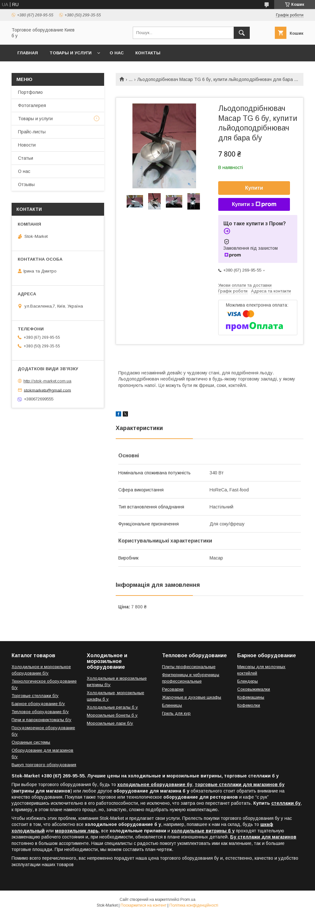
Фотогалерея (32, 105)
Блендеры (247, 681)
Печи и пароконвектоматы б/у (41, 719)
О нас (117, 52)
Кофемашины (250, 697)
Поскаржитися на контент (143, 905)
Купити (254, 188)
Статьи (25, 158)
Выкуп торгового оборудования (44, 764)
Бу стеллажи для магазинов (263, 836)
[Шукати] (242, 33)
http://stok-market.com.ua (47, 381)
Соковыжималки (253, 689)
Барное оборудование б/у (38, 703)
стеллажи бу (286, 803)
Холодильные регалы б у (112, 707)
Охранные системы (31, 742)
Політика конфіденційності (193, 905)
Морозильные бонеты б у (112, 715)
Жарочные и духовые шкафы (191, 697)
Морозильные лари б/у (110, 723)
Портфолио (30, 92)
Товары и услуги (71, 52)
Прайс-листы (32, 131)
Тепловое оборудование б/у (40, 711)
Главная (27, 52)
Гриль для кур (176, 713)
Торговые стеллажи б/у (35, 695)
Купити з (254, 204)
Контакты (147, 52)
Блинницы (172, 705)
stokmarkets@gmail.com (47, 390)
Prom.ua (187, 899)
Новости (27, 145)
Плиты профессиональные (188, 666)
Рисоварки (173, 689)
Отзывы (26, 184)
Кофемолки (248, 705)
